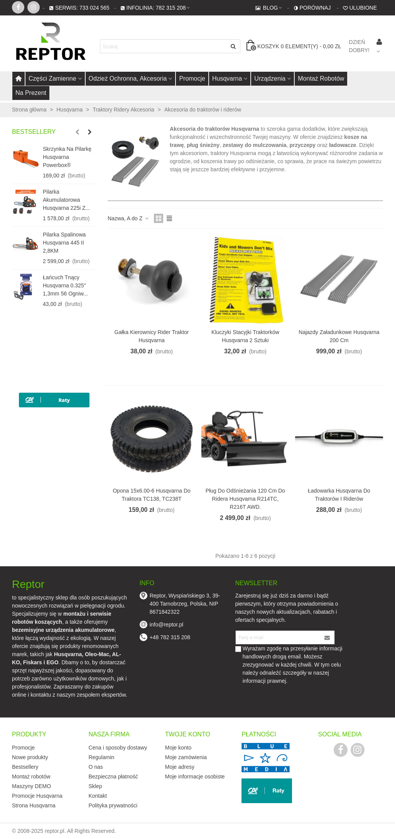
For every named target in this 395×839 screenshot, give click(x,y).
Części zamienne (52, 78)
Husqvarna (227, 78)
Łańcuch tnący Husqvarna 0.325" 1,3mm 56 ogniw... (65, 285)
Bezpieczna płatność (113, 776)
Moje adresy (179, 767)
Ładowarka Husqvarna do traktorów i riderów (339, 495)
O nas (95, 767)
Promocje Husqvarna (37, 796)
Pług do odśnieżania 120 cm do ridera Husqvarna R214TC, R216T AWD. (245, 499)
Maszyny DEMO (31, 786)
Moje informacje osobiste (195, 776)
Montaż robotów (321, 78)
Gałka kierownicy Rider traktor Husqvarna (152, 336)
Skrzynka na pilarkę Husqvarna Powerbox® (67, 157)
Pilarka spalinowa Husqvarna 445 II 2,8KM (64, 242)
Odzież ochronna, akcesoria (128, 78)
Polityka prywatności (112, 805)
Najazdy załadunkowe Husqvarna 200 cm (339, 336)
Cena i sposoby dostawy (117, 747)
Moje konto (178, 747)
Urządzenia (269, 78)
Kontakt (97, 796)
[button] (77, 132)
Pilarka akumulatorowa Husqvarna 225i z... (66, 200)
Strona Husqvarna (34, 805)
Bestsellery (34, 131)
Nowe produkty (30, 757)
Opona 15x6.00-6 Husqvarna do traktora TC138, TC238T (152, 495)
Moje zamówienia (186, 757)
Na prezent (30, 92)
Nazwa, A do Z (128, 218)
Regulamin (101, 757)
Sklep (95, 786)
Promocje (192, 78)
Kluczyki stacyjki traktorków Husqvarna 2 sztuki (245, 336)
